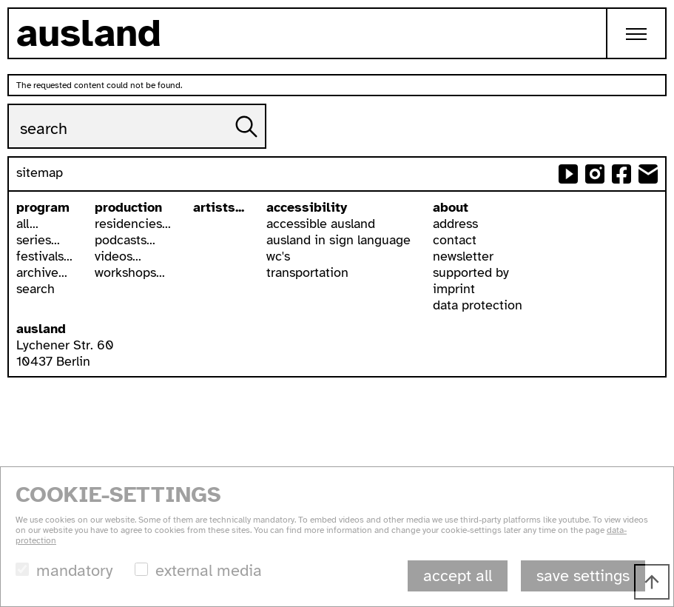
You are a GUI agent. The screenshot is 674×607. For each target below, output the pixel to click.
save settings (583, 576)
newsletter (463, 256)
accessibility (306, 207)
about (450, 207)
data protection (477, 305)
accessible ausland (320, 223)
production (128, 207)
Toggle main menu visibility (646, 22)
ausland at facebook (621, 174)
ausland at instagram (594, 174)
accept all (457, 576)
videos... (118, 256)
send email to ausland (648, 174)
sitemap (39, 172)
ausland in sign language (338, 240)
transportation (307, 272)
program (43, 207)
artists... (218, 207)
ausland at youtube (568, 174)
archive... (41, 272)
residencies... (133, 223)
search (35, 289)
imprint (454, 289)
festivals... (44, 256)
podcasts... (125, 240)
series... (38, 240)
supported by (471, 272)
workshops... (130, 272)
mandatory (74, 570)
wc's (278, 256)
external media (208, 570)
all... (27, 223)
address (455, 223)
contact (454, 240)
